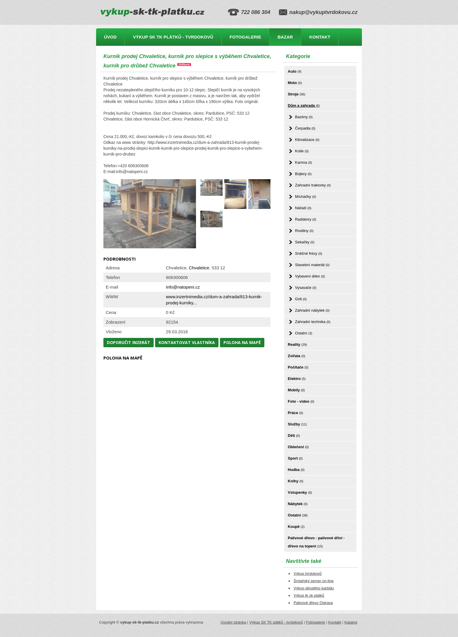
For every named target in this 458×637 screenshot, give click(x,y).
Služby (297, 424)
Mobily (296, 390)
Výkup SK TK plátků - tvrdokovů (173, 36)
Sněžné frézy (308, 253)
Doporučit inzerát (128, 342)
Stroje (296, 94)
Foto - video (301, 401)
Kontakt (319, 36)
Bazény (304, 117)
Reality (297, 344)
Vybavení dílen (310, 276)
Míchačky (305, 196)
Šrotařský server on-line (314, 581)
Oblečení (298, 447)
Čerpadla (305, 128)
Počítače (298, 367)
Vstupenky (300, 492)
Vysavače (305, 287)
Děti (294, 435)
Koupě (296, 526)
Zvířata (296, 356)
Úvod (110, 36)
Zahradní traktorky (313, 185)
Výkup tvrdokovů (308, 573)
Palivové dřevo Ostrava (313, 603)
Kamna (303, 162)
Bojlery (303, 174)
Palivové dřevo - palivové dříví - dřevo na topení (316, 542)
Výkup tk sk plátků (309, 595)
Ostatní (303, 333)
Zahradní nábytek (312, 310)
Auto (294, 71)
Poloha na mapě (242, 342)
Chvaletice (199, 267)
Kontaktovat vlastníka (187, 342)
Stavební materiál (312, 265)
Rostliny (304, 230)
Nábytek (297, 504)
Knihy (295, 481)
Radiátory (305, 219)
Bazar (285, 36)
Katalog (350, 622)
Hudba (296, 469)
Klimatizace (307, 139)
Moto (295, 83)
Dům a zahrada (304, 105)
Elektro (297, 378)
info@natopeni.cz (183, 287)
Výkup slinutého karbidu (314, 588)
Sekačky (304, 242)
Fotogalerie (245, 36)
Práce (295, 413)
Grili (301, 299)
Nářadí (303, 208)
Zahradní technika (312, 322)
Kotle (301, 151)
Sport (295, 458)
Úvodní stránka (233, 622)
